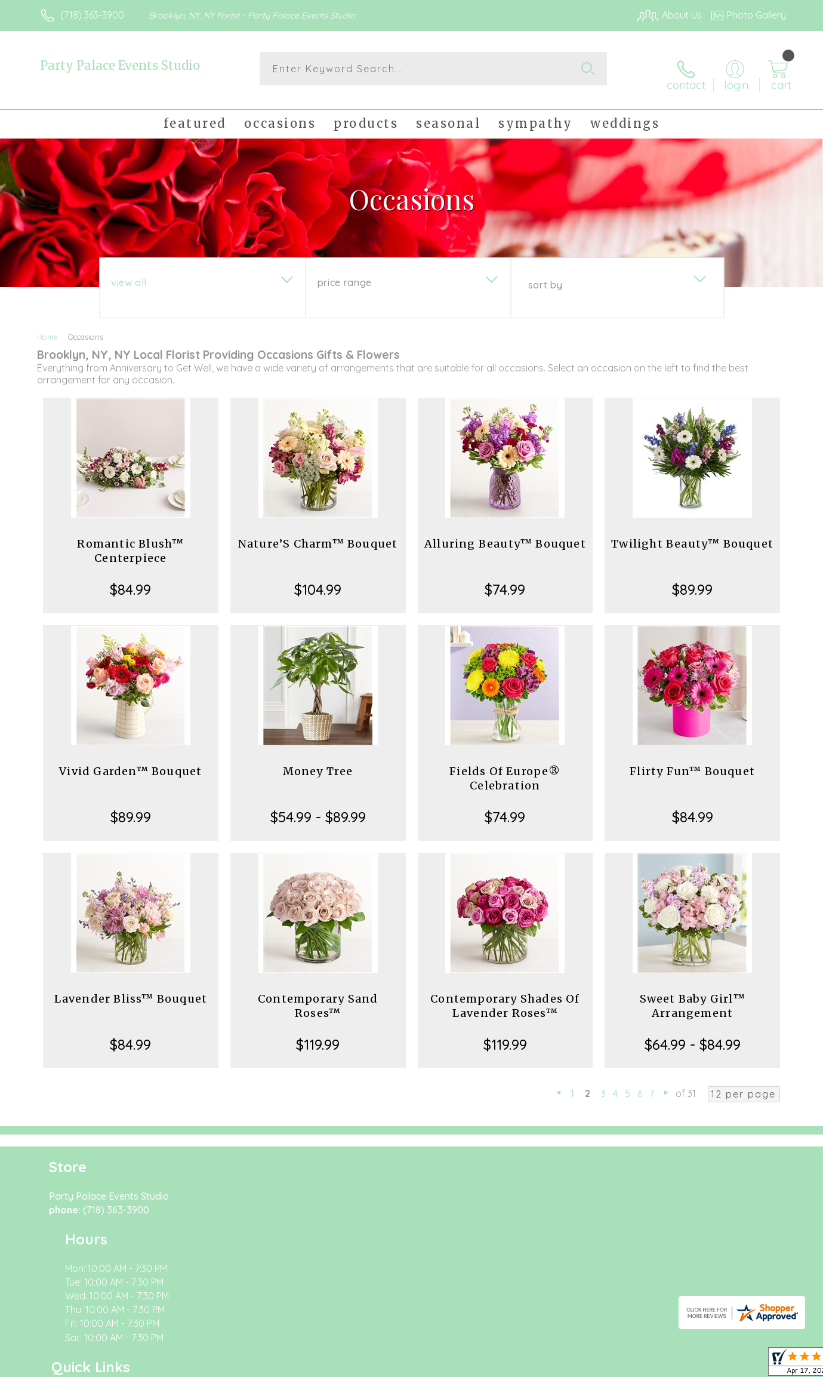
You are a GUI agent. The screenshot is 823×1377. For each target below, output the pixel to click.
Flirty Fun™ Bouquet (692, 762)
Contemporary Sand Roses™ (318, 996)
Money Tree (318, 762)
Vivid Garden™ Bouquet (130, 762)
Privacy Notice (595, 1365)
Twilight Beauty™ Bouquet (692, 534)
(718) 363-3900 (92, 15)
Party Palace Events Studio (120, 65)
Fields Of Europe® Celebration (504, 769)
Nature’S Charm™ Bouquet (318, 534)
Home (47, 327)
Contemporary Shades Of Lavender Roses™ (505, 996)
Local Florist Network (680, 1365)
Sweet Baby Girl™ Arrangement (692, 996)
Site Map (754, 1365)
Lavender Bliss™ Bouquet (131, 989)
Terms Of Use (524, 1365)
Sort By (545, 275)
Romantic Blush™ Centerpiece (130, 541)
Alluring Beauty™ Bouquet (505, 534)
